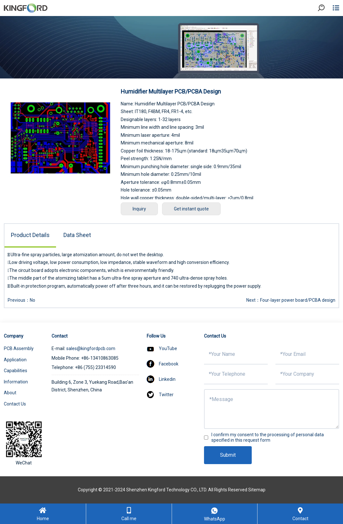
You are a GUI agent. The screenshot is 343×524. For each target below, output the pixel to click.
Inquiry (139, 208)
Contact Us (15, 403)
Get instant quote (191, 208)
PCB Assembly (19, 348)
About (10, 392)
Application (15, 359)
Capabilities (15, 370)
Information (16, 381)
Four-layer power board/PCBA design (297, 300)
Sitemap (256, 489)
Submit (228, 455)
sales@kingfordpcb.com (90, 348)
